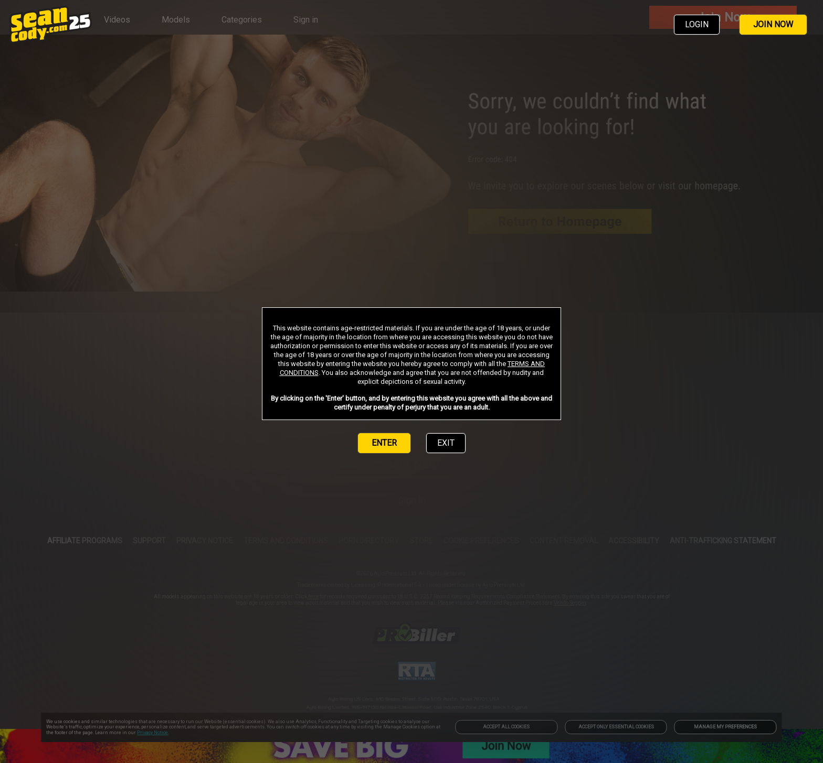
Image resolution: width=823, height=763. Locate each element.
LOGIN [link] (697, 24)
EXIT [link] (446, 443)
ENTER (384, 443)
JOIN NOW (773, 24)
